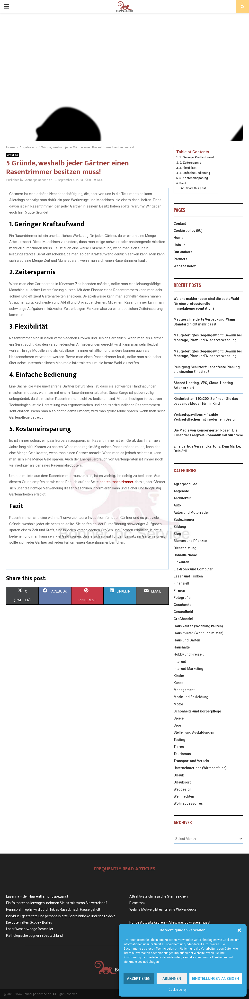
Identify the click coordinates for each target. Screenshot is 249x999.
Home (178, 238)
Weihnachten (184, 796)
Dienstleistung (185, 548)
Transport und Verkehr (192, 761)
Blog (177, 534)
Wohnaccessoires (188, 803)
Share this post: (196, 188)
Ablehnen (171, 978)
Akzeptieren (139, 978)
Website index (185, 266)
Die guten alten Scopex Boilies (29, 922)
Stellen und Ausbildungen (194, 732)
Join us (180, 245)
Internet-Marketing (188, 669)
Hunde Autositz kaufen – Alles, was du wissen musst (169, 922)
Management (184, 690)
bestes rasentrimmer (116, 482)
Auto (177, 505)
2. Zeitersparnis (190, 162)
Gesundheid (183, 612)
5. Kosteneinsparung (193, 178)
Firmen (179, 591)
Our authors (183, 252)
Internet (180, 662)
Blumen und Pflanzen (190, 541)
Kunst (178, 683)
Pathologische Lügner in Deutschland (34, 935)
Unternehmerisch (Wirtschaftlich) (200, 768)
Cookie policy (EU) (188, 231)
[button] (239, 930)
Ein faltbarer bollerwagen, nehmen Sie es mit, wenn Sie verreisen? (56, 903)
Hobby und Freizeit (189, 654)
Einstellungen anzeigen (215, 978)
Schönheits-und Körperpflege (197, 711)
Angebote (12, 154)
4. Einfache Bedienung (194, 173)
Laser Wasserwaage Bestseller (29, 929)
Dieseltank (137, 903)
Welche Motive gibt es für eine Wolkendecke (162, 909)
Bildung (180, 527)
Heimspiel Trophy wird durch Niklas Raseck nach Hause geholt (53, 909)
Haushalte (182, 647)
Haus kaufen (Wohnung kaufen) (198, 626)
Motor (178, 704)
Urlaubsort (182, 782)
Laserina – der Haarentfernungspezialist (37, 896)
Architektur (182, 498)
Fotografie (182, 598)
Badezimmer (184, 520)
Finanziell (181, 583)
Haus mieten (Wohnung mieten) (198, 633)
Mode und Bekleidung (191, 697)
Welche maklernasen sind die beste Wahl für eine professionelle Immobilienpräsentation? (206, 303)
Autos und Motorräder (191, 512)
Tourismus (182, 754)
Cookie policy (178, 989)
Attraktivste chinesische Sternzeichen (158, 896)
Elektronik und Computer (193, 569)
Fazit (182, 183)
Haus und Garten (187, 640)
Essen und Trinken (188, 576)
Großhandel (183, 619)
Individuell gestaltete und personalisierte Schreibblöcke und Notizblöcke (61, 916)
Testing (179, 740)
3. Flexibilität (187, 168)
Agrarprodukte (185, 484)
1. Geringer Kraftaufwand (196, 157)
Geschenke (182, 605)
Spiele (179, 718)
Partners (180, 259)
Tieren (179, 747)
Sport (178, 725)
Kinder (179, 676)
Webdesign (183, 789)
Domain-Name (185, 555)
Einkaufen (181, 562)
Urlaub (179, 775)
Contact (180, 223)
